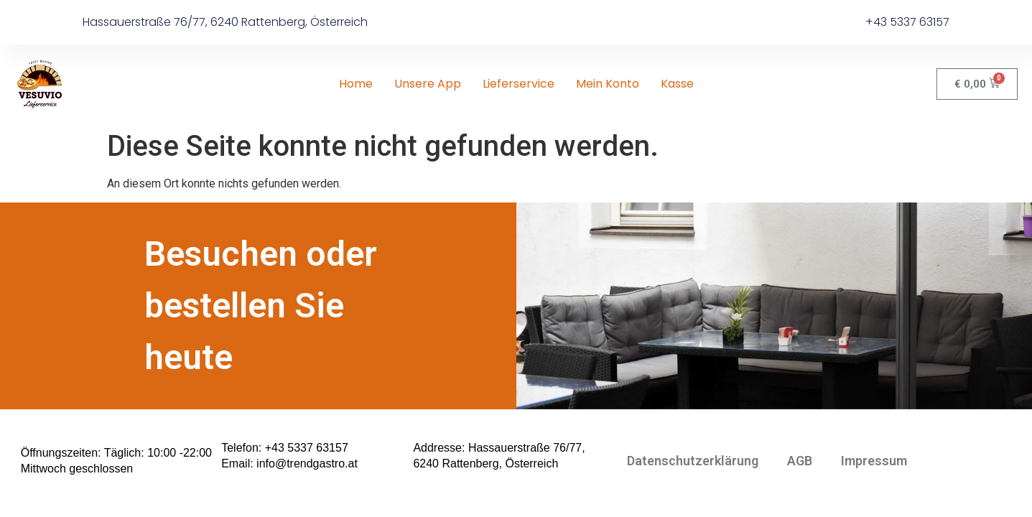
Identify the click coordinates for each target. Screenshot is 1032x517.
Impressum (874, 460)
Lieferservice (518, 83)
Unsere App (427, 83)
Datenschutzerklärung (692, 460)
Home (356, 83)
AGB (799, 460)
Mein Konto (607, 83)
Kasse (677, 83)
